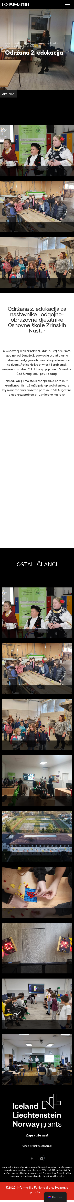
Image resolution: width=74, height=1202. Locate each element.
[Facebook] (32, 1158)
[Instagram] (41, 1158)
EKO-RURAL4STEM (15, 4)
